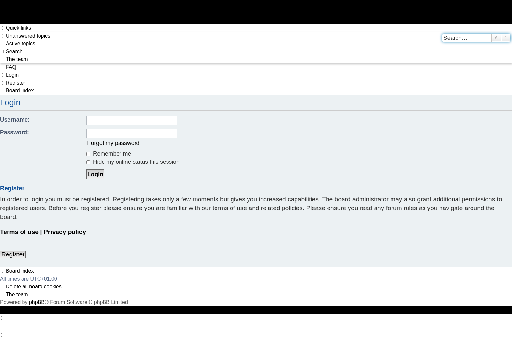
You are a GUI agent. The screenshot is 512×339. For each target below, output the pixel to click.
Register (12, 254)
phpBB (37, 302)
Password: (14, 132)
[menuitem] (25, 36)
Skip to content (17, 20)
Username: (15, 119)
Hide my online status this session (133, 162)
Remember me (108, 153)
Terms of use (19, 231)
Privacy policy (65, 231)
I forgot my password (112, 143)
